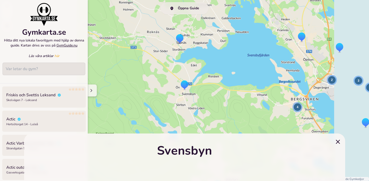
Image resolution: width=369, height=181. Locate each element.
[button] (184, 85)
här (56, 59)
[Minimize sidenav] (91, 90)
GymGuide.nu (67, 48)
